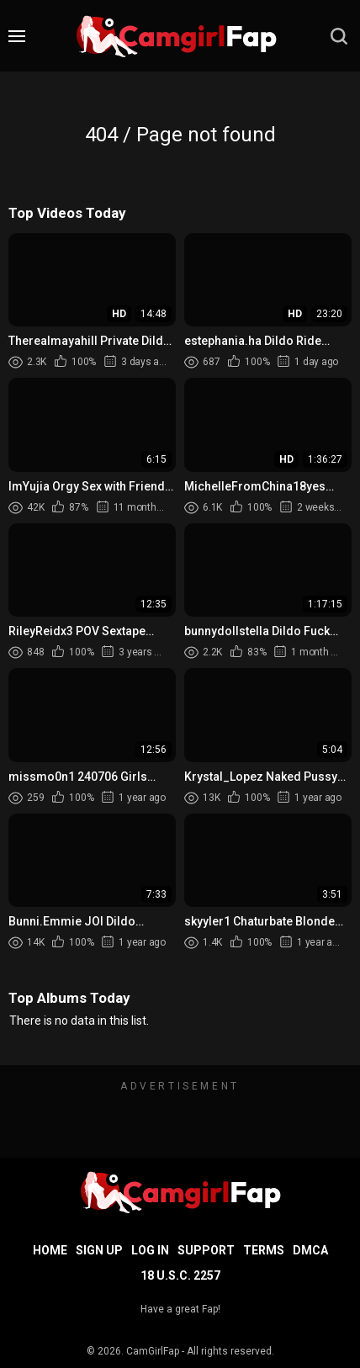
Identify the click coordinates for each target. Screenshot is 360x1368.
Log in (150, 1250)
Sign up (99, 1250)
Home (50, 1250)
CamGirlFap (152, 1351)
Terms (263, 1250)
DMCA (310, 1250)
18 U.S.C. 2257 (180, 1275)
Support (206, 1250)
